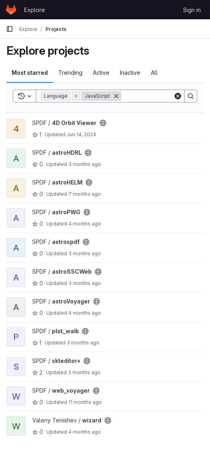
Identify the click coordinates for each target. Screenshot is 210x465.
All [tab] (154, 72)
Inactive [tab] (130, 72)
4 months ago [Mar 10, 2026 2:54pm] (84, 432)
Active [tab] (101, 72)
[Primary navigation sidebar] (9, 29)
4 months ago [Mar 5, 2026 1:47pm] (84, 224)
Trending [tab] (70, 72)
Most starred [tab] (30, 72)
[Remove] (116, 96)
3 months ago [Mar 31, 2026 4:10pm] (84, 164)
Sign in (192, 9)
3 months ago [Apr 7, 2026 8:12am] (84, 283)
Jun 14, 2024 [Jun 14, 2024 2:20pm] (81, 134)
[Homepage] (11, 9)
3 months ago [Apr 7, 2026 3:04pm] (84, 253)
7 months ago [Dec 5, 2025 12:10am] (84, 194)
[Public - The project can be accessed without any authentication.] (103, 123)
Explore (34, 9)
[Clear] (178, 96)
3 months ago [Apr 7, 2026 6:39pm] (84, 372)
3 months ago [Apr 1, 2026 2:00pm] (83, 343)
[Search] (190, 96)
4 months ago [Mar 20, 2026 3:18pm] (84, 313)
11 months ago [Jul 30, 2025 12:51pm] (85, 402)
